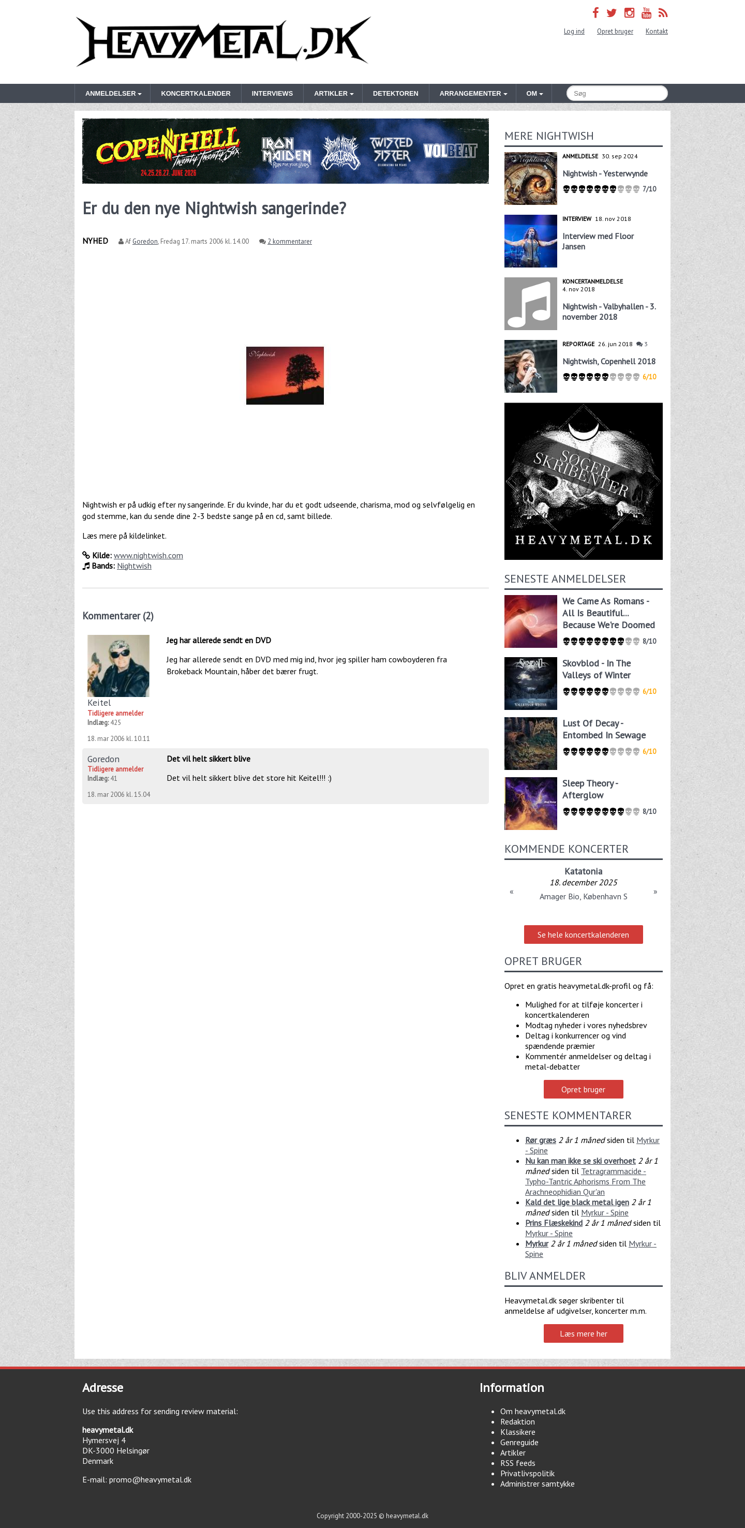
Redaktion (517, 1421)
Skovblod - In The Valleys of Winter (596, 669)
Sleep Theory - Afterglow (590, 789)
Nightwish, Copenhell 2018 (609, 361)
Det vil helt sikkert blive (208, 758)
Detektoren (396, 93)
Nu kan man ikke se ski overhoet (580, 1160)
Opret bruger (615, 31)
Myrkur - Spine (605, 1212)
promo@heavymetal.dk (150, 1479)
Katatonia (583, 871)
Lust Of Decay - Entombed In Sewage (604, 729)
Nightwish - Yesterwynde (605, 173)
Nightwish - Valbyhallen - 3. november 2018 (608, 311)
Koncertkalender (195, 93)
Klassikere (517, 1432)
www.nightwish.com (148, 555)
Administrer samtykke (537, 1483)
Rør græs (540, 1140)
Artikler (513, 1452)
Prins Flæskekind (554, 1223)
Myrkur (536, 1243)
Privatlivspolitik (527, 1473)
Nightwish (134, 565)
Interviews (272, 93)
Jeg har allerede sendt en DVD (219, 640)
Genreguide (519, 1442)
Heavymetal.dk (223, 42)
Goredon (145, 241)
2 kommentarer (289, 241)
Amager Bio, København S (584, 896)
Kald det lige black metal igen (577, 1202)
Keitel (99, 702)
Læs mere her (583, 1333)
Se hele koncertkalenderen (583, 934)
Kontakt (657, 31)
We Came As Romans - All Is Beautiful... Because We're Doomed (608, 613)
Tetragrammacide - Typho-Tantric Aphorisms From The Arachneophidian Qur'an (585, 1181)
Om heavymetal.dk (532, 1411)
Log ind (574, 31)
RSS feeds (517, 1463)
